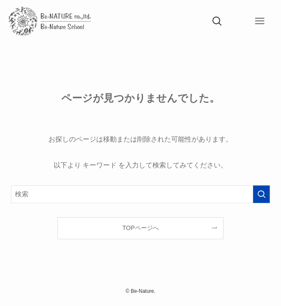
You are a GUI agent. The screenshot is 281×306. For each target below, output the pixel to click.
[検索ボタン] (217, 21)
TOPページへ (140, 227)
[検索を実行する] (261, 194)
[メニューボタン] (259, 21)
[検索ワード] (140, 194)
